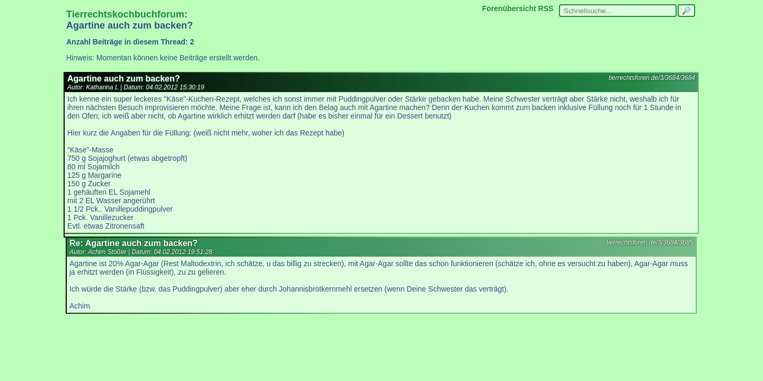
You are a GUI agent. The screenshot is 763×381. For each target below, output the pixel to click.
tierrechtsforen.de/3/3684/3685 (650, 242)
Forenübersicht (509, 8)
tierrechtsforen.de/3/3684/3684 (652, 77)
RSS (546, 8)
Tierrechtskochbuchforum (125, 14)
